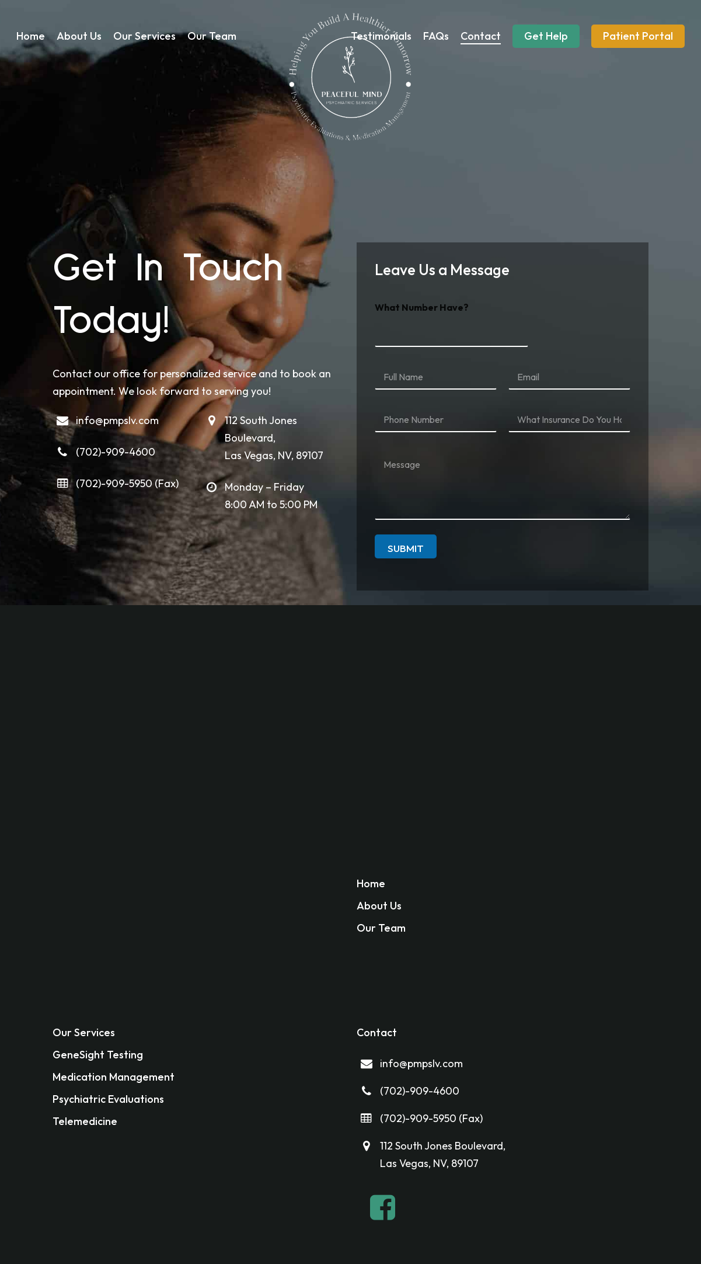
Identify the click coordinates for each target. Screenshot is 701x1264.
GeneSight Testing (98, 1054)
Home (371, 883)
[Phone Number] (436, 419)
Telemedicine (85, 1121)
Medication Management (114, 1077)
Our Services (84, 1032)
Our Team (381, 928)
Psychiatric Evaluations (108, 1099)
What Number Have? (422, 307)
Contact (377, 1032)
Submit (406, 548)
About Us (379, 905)
